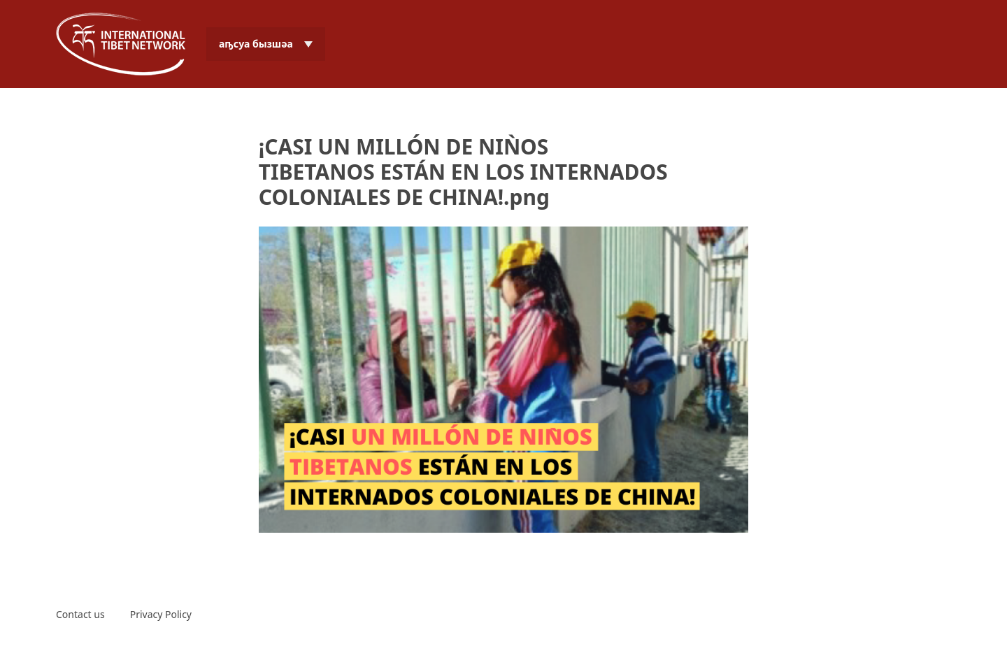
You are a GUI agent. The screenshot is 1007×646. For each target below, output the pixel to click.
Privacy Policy (161, 614)
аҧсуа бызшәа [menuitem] (256, 43)
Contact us (80, 614)
